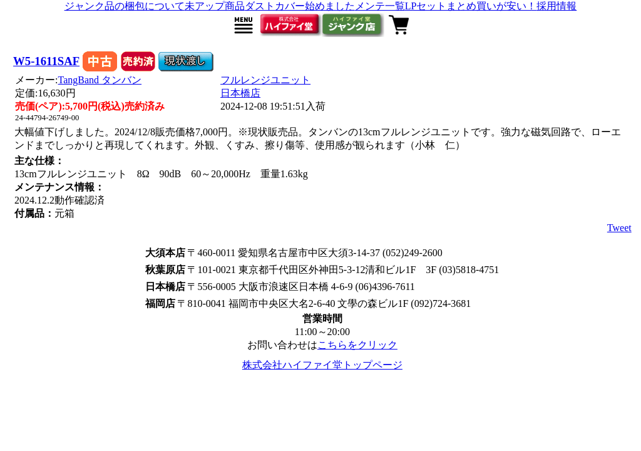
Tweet (619, 227)
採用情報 (556, 6)
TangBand (100, 80)
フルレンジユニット (265, 80)
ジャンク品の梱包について (124, 6)
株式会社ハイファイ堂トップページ (322, 365)
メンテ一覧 (380, 6)
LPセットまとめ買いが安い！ (471, 6)
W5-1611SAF (46, 61)
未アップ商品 (215, 6)
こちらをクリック (357, 345)
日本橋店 (240, 93)
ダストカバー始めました (300, 6)
